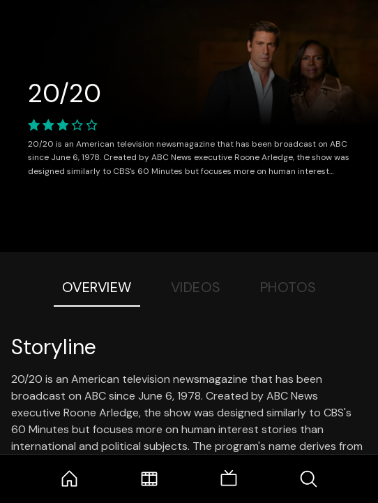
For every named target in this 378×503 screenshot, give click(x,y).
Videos (196, 287)
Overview (97, 287)
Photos (288, 287)
